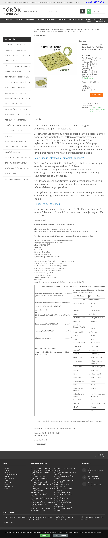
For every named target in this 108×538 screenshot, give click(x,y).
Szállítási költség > (88, 78)
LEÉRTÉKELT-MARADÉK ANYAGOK (17, 179)
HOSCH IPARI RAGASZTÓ (13, 131)
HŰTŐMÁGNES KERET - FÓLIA (15, 55)
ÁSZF (89, 21)
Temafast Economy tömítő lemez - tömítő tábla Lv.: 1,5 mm (97, 109)
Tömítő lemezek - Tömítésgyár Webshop (65, 29)
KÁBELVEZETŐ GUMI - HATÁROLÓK (17, 147)
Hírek (88, 19)
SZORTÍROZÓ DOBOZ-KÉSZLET (16, 158)
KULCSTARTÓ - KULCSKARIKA (15, 50)
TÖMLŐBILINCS (10, 174)
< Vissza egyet (40, 35)
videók (19, 19)
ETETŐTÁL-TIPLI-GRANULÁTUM (16, 163)
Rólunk (62, 19)
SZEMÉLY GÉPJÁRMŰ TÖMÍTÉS (15, 93)
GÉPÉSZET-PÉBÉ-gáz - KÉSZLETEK (17, 66)
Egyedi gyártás (76, 19)
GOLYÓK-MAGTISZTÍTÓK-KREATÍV (17, 125)
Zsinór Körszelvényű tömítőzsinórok (17, 141)
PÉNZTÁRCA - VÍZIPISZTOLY (15, 45)
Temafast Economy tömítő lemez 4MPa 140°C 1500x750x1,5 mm (61, 31)
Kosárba (96, 95)
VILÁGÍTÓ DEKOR (11, 61)
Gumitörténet (9, 522)
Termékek (30, 19)
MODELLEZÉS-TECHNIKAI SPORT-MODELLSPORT (17, 109)
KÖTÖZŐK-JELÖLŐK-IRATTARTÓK (17, 168)
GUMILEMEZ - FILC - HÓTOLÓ (15, 82)
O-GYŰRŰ (8, 136)
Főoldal (9, 19)
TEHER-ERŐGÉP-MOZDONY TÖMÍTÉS (17, 98)
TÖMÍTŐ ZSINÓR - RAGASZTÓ (15, 88)
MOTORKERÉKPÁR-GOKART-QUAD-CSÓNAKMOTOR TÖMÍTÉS (17, 104)
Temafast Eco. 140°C (87, 29)
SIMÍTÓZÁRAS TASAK (12, 152)
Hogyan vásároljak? (47, 19)
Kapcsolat (99, 19)
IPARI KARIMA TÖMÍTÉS (13, 72)
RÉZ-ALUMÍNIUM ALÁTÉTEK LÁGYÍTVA (17, 120)
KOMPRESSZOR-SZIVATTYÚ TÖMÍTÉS (17, 115)
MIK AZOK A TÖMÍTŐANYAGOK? (15, 517)
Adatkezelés (99, 21)
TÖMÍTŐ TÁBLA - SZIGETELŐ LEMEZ (17, 77)
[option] (55, 59)
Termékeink (45, 29)
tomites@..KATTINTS (93, 2)
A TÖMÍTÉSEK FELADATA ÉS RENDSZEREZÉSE (64, 518)
